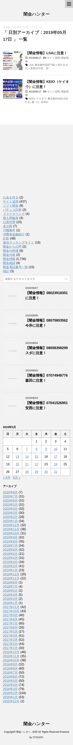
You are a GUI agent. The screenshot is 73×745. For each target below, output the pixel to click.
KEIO (32, 98)
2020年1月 (10, 521)
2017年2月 (10, 644)
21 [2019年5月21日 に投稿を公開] (27, 464)
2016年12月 (11, 652)
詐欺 (6, 238)
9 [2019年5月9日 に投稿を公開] (46, 449)
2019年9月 (10, 537)
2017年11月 (11, 607)
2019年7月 (10, 545)
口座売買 (9, 222)
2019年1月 (10, 570)
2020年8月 (10, 492)
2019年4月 (10, 558)
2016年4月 (10, 684)
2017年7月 (10, 623)
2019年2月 (10, 566)
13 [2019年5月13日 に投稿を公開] (17, 456)
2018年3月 (10, 598)
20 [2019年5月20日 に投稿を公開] (17, 464)
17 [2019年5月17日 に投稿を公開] (55, 456)
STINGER (38, 737)
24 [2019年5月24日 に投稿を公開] (55, 464)
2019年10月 (11, 533)
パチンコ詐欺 (12, 209)
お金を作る (10, 197)
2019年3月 (10, 562)
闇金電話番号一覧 (15, 267)
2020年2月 (10, 517)
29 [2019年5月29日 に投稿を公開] (36, 472)
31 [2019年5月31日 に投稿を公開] (55, 472)
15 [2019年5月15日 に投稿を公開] (36, 456)
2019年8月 (10, 541)
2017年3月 (10, 639)
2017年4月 (10, 635)
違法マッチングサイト (18, 242)
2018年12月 (11, 574)
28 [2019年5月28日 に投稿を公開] (27, 472)
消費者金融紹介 (14, 234)
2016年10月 (11, 660)
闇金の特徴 (10, 250)
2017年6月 (10, 627)
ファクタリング (14, 214)
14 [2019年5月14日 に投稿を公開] (27, 456)
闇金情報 (9, 259)
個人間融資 (10, 218)
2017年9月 (10, 615)
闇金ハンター (36, 14)
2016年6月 (10, 676)
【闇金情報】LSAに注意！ (46, 53)
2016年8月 (10, 668)
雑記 (6, 271)
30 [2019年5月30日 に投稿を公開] (46, 472)
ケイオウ (41, 98)
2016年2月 (10, 693)
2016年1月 (10, 697)
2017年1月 (10, 648)
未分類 (7, 226)
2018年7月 (10, 586)
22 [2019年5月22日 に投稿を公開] (36, 464)
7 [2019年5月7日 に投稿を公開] (27, 449)
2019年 (18, 27)
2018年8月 (10, 582)
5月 (27, 27)
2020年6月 (10, 500)
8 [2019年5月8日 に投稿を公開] (36, 449)
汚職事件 (9, 230)
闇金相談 (9, 263)
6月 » (16, 477)
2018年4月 (10, 594)
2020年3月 (10, 512)
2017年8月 (10, 619)
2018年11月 (11, 578)
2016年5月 (10, 680)
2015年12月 (11, 701)
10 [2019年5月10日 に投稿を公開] (55, 449)
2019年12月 (11, 525)
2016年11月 (11, 656)
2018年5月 (10, 590)
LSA (31, 64)
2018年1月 (10, 603)
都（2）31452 (40, 102)
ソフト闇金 (10, 205)
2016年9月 (10, 664)
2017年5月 (10, 631)
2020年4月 (10, 508)
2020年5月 (10, 504)
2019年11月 (11, 529)
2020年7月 (10, 496)
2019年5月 (10, 553)
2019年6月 (10, 549)
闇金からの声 (12, 246)
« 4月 (6, 477)
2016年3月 (10, 689)
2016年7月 (10, 672)
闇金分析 (9, 254)
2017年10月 (11, 611)
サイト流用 (53, 57)
